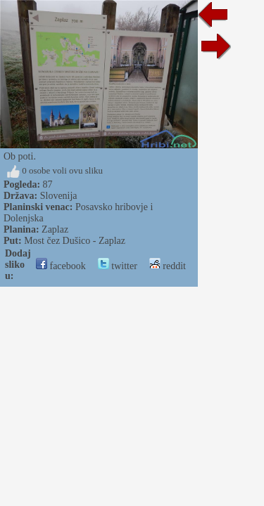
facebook (61, 266)
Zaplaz (55, 229)
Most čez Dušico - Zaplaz (74, 240)
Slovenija (58, 195)
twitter (117, 266)
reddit (167, 266)
